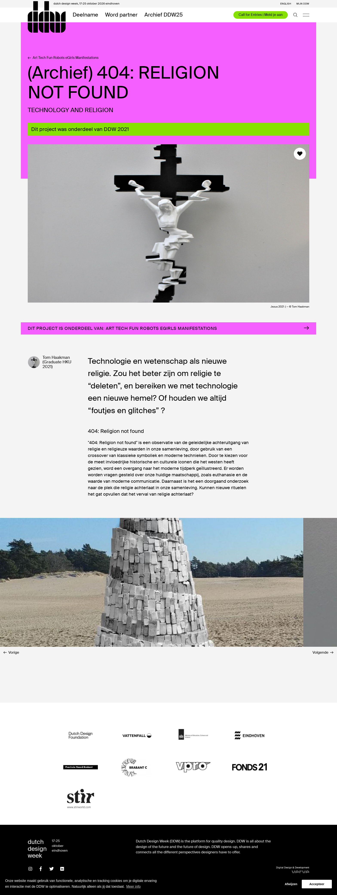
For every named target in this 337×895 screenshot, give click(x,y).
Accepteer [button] (316, 884)
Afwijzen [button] (291, 884)
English (285, 3)
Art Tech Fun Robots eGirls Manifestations (63, 57)
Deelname (85, 15)
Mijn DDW (302, 3)
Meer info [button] (133, 886)
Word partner (121, 15)
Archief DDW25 (163, 15)
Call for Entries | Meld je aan (261, 14)
